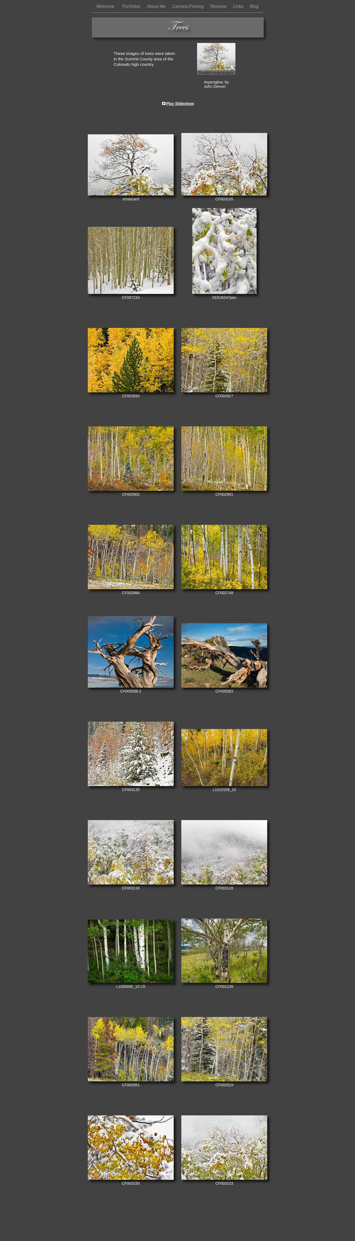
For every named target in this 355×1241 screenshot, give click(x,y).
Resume (219, 6)
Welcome (106, 6)
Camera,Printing (188, 6)
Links (239, 6)
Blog (254, 6)
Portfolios (132, 6)
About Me (157, 6)
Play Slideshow (180, 103)
